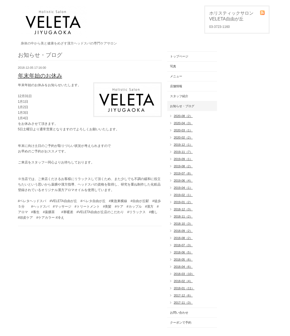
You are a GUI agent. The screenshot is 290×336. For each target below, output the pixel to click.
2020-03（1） (183, 130)
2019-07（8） (183, 173)
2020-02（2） (183, 137)
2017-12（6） (183, 295)
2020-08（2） (183, 116)
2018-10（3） (183, 223)
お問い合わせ (179, 312)
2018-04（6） (183, 266)
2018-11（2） (183, 216)
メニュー (176, 76)
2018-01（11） (184, 288)
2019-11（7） (183, 152)
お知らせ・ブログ (182, 106)
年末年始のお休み (40, 76)
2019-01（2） (183, 202)
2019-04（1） (183, 187)
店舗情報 (176, 86)
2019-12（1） (183, 144)
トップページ (179, 56)
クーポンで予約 (180, 322)
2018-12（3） (183, 209)
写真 (173, 66)
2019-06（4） (183, 180)
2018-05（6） (183, 259)
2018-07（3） (183, 245)
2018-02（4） (183, 281)
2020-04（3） (183, 123)
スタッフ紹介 (179, 96)
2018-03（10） (184, 274)
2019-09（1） (183, 159)
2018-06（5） (183, 252)
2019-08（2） (183, 166)
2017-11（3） (183, 302)
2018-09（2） (183, 230)
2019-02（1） (183, 195)
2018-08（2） (183, 238)
